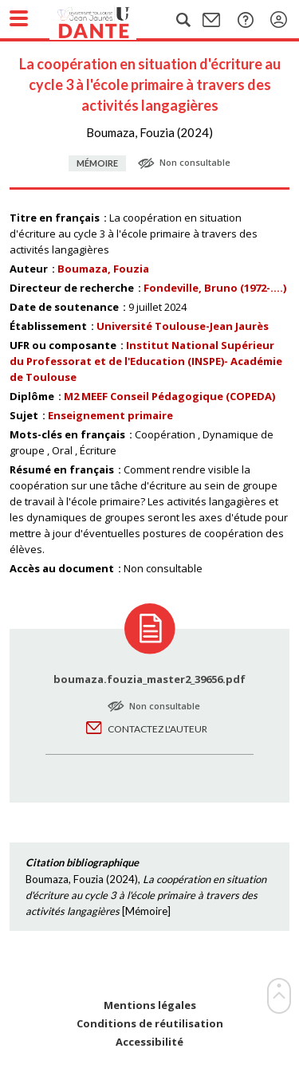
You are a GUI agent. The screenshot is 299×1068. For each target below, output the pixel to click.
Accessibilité (149, 1042)
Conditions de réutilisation (150, 1024)
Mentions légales (150, 1005)
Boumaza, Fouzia (103, 268)
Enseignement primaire (110, 415)
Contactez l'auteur (157, 729)
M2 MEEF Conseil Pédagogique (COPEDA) (169, 396)
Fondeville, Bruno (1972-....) (215, 288)
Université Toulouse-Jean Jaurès (182, 326)
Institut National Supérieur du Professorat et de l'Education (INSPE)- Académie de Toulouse (146, 361)
